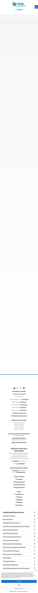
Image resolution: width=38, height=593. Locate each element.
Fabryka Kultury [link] (20, 494)
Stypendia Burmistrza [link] (20, 482)
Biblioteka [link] (19, 496)
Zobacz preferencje (19, 588)
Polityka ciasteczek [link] (13, 591)
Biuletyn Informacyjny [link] (20, 484)
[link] (36, 7)
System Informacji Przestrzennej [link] (19, 415)
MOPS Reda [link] (19, 502)
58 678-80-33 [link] (23, 410)
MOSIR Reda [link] (20, 499)
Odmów (19, 584)
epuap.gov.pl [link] (23, 442)
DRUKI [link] (13, 442)
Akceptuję (19, 581)
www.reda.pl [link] (16, 413)
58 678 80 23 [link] (16, 461)
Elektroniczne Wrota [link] (19, 438)
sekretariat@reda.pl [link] (20, 472)
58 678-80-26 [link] (24, 404)
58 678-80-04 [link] (23, 407)
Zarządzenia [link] (20, 479)
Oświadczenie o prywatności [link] (22, 591)
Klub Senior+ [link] (20, 505)
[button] (36, 570)
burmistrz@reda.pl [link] (21, 463)
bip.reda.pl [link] (23, 413)
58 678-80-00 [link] (25, 399)
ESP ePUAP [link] (17, 442)
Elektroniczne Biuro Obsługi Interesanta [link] (19, 433)
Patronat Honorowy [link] (19, 476)
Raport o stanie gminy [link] (20, 487)
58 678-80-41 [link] (23, 402)
